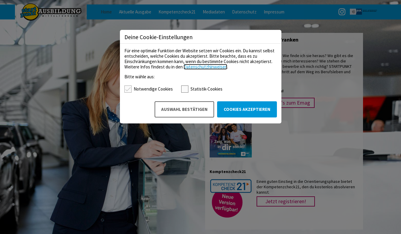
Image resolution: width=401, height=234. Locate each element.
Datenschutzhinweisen (205, 67)
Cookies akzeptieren (247, 109)
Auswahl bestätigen (184, 109)
